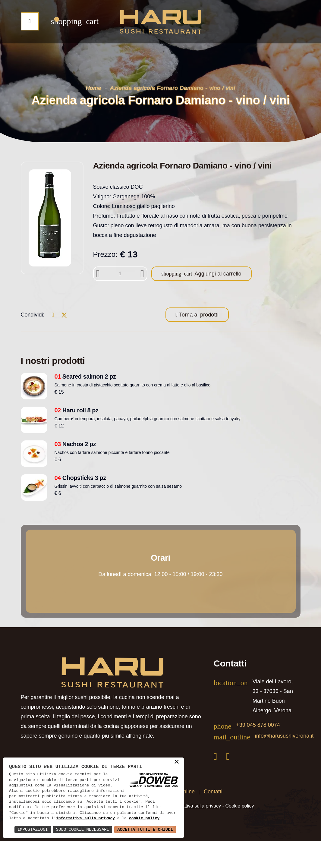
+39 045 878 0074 (258, 725)
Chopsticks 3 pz (80, 477)
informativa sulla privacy (85, 818)
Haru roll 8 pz (77, 410)
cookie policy (144, 818)
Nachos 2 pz (75, 444)
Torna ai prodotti (198, 315)
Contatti (213, 792)
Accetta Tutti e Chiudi (145, 829)
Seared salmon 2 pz (85, 376)
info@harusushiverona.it (284, 736)
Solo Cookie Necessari (82, 829)
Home (94, 88)
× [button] (176, 762)
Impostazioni (32, 829)
